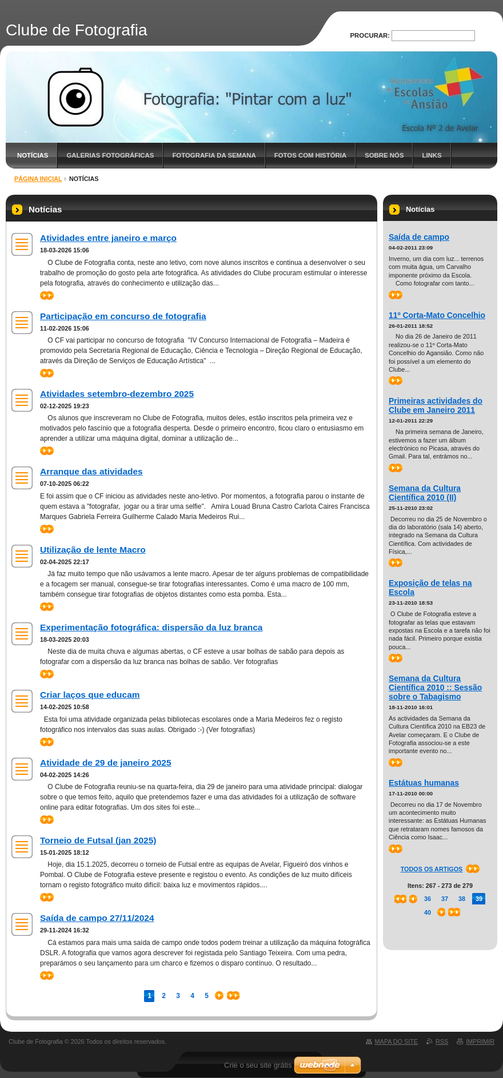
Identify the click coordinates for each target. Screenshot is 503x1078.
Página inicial (38, 178)
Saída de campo (419, 237)
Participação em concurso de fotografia (123, 316)
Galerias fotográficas (110, 155)
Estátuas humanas (424, 782)
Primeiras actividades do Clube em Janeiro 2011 (435, 405)
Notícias (32, 155)
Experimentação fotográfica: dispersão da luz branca (151, 627)
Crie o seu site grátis (258, 1065)
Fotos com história (310, 155)
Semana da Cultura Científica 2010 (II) (425, 493)
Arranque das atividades (91, 471)
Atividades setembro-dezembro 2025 (117, 394)
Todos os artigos (432, 869)
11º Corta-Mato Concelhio (437, 315)
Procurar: (370, 35)
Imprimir (480, 1041)
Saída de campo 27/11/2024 (97, 918)
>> (47, 295)
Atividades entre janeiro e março (108, 238)
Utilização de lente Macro (93, 549)
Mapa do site (396, 1041)
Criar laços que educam (90, 694)
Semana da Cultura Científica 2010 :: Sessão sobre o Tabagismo (435, 687)
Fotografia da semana (214, 155)
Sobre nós (384, 155)
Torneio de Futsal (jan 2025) (98, 840)
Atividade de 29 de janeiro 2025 (105, 762)
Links (431, 155)
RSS (442, 1041)
